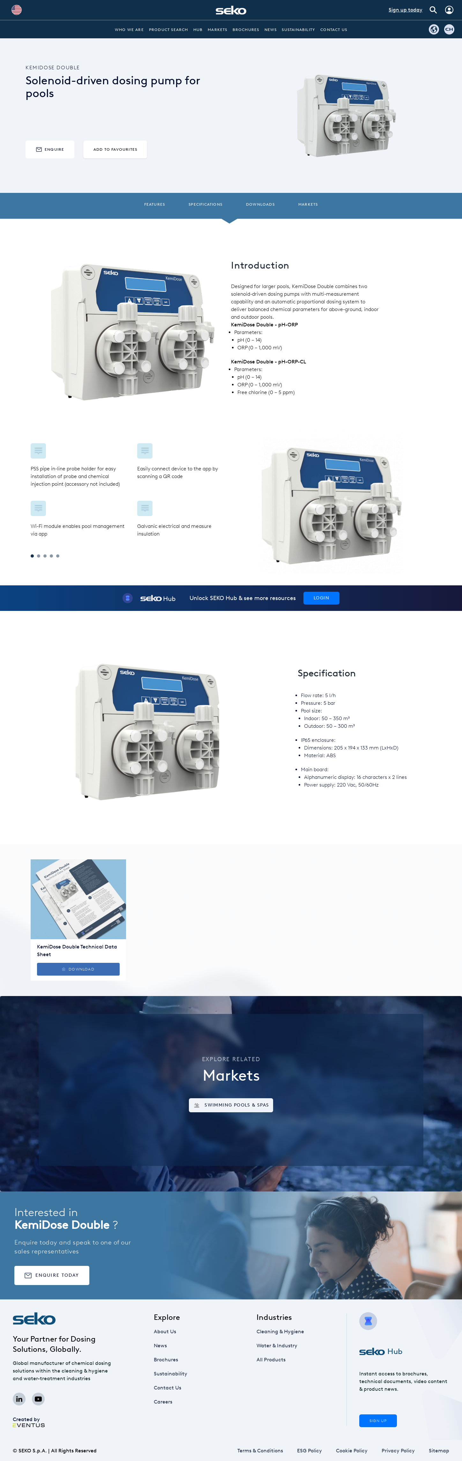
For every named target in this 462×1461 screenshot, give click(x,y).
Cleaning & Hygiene (280, 1331)
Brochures (246, 29)
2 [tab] (38, 556)
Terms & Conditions (260, 1451)
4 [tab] (51, 556)
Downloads (260, 204)
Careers (163, 1402)
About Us (165, 1331)
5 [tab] (57, 556)
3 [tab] (45, 556)
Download (78, 969)
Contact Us (333, 29)
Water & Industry (277, 1346)
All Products (271, 1360)
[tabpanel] (131, 490)
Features (154, 204)
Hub (198, 29)
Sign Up (378, 1421)
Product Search (168, 29)
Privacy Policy (398, 1451)
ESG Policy (309, 1451)
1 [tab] (32, 556)
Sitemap (439, 1451)
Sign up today (405, 10)
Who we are (129, 29)
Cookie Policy (352, 1451)
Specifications (205, 204)
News (271, 29)
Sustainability (298, 29)
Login (321, 598)
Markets (217, 29)
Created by (29, 1421)
